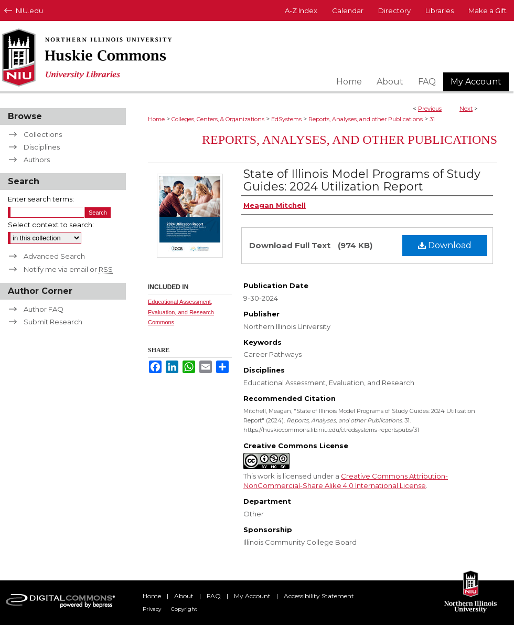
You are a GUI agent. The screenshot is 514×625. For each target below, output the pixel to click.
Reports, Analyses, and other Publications (365, 119)
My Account (252, 596)
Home (156, 119)
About (184, 596)
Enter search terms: (41, 199)
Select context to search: (51, 224)
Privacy (152, 609)
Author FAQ (43, 309)
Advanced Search (54, 256)
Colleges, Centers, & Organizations (218, 119)
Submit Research (53, 321)
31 (432, 119)
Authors (37, 159)
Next (466, 108)
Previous (430, 108)
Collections (43, 134)
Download (445, 245)
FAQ (214, 596)
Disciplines (42, 147)
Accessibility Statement (319, 596)
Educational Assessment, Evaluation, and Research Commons (181, 312)
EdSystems (286, 119)
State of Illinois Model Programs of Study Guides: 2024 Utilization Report (361, 180)
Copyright (184, 609)
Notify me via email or (68, 269)
